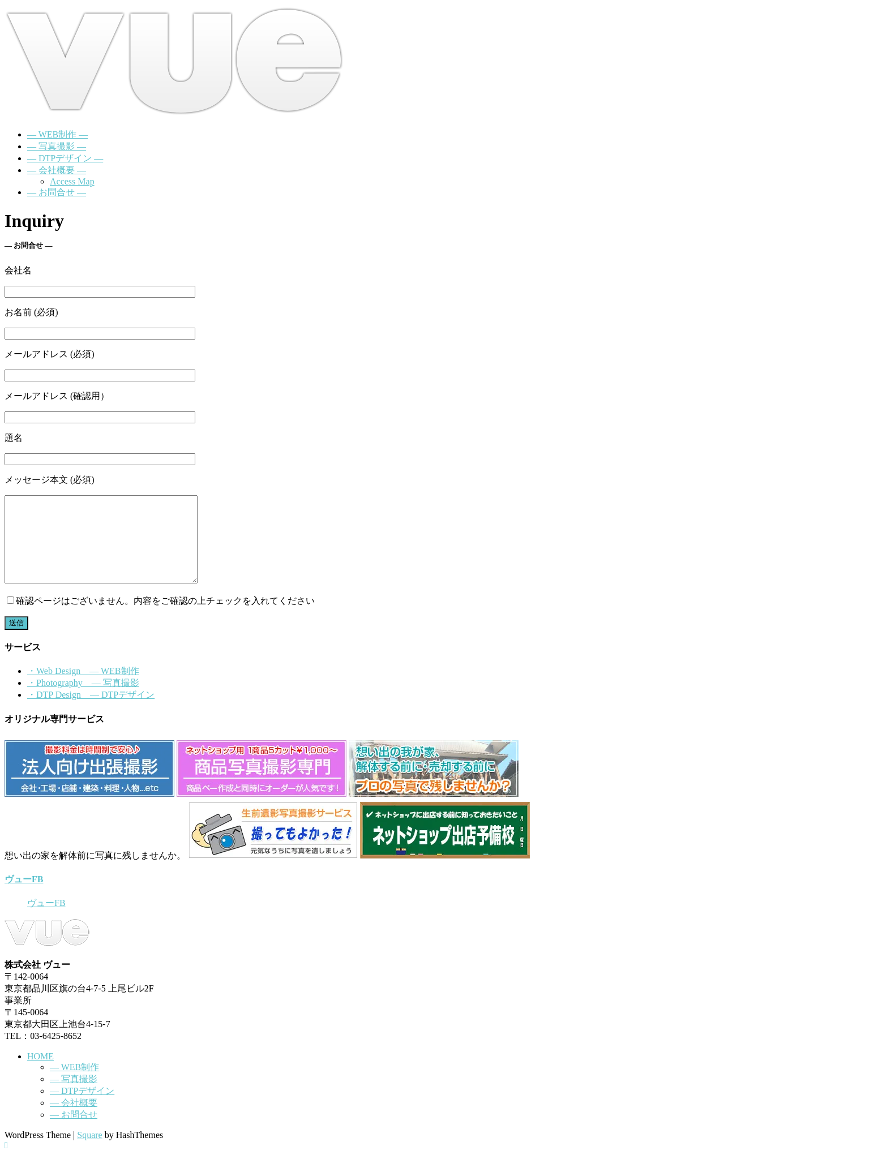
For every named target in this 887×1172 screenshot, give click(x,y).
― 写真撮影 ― (56, 146)
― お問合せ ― (56, 192)
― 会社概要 (73, 1119)
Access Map (72, 181)
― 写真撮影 (73, 1096)
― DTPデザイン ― (65, 158)
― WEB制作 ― (57, 134)
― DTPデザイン (82, 1108)
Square (89, 1152)
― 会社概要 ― (56, 170)
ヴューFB (24, 896)
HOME (40, 1073)
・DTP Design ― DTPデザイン (91, 711)
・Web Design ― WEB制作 (83, 688)
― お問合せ (73, 1131)
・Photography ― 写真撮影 (83, 700)
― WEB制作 (74, 1084)
